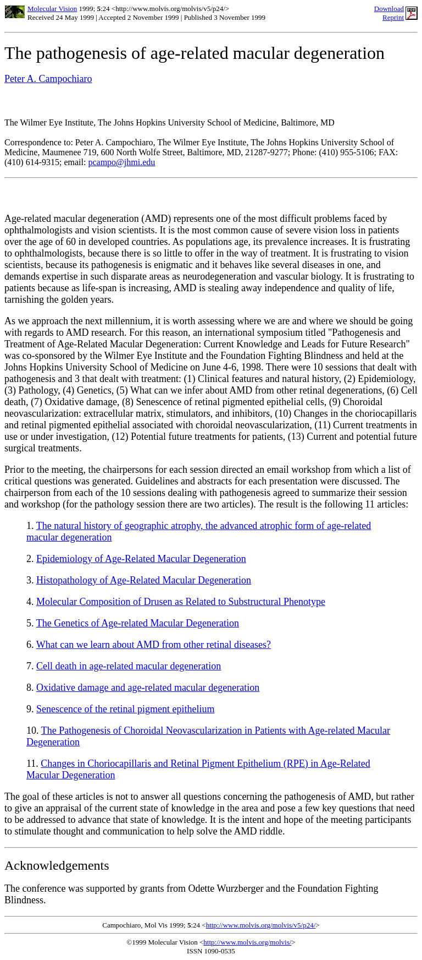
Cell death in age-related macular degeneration (128, 666)
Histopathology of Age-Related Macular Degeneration (143, 580)
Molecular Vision (52, 8)
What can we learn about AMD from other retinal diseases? (153, 644)
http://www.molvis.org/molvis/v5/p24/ (261, 925)
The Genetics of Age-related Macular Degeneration (137, 623)
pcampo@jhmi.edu (121, 162)
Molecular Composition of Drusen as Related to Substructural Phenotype (180, 601)
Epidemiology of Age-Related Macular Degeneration (141, 558)
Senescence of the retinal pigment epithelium (125, 708)
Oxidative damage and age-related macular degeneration (147, 687)
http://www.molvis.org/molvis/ (247, 942)
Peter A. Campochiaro (48, 78)
